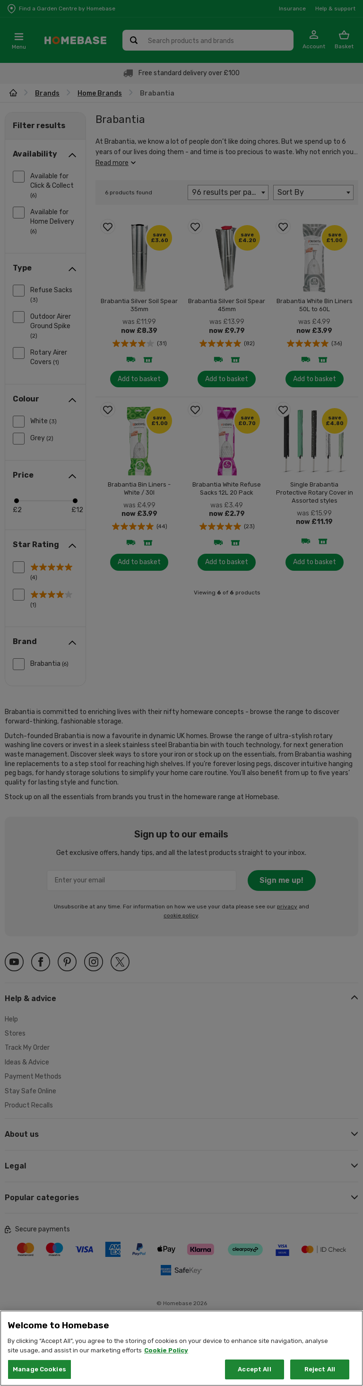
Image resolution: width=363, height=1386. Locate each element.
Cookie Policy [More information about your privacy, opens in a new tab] (166, 1365)
